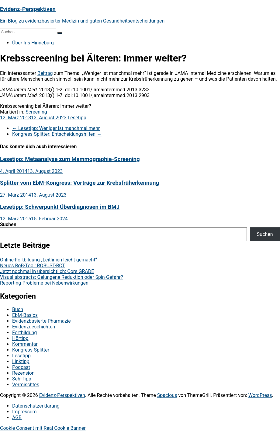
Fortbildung (24, 332)
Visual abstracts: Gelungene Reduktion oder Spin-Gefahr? (61, 277)
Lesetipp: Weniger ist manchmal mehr (56, 128)
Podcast (21, 367)
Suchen (8, 224)
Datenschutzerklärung (36, 406)
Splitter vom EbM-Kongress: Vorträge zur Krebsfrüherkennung (79, 183)
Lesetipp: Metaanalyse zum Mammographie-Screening (70, 159)
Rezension (23, 373)
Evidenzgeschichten (33, 327)
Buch (17, 309)
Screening (36, 112)
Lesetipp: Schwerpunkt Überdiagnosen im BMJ (59, 207)
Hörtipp (20, 338)
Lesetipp (77, 118)
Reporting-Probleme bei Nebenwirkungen (44, 283)
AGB (17, 417)
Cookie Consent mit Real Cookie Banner (43, 428)
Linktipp (20, 361)
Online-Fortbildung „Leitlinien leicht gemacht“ (48, 260)
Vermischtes (25, 384)
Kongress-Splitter (30, 350)
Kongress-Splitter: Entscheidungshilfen (57, 134)
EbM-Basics (25, 315)
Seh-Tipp (21, 379)
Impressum (24, 412)
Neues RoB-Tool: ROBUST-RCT (32, 265)
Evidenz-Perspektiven (28, 9)
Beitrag (45, 73)
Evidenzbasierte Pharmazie (41, 321)
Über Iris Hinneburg (33, 43)
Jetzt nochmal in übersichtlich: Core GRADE (47, 271)
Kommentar (25, 344)
